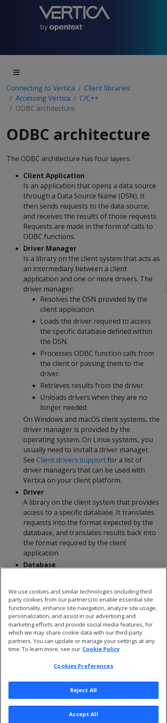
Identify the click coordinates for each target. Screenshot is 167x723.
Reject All (83, 694)
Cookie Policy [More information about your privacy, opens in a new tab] (101, 653)
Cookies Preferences (83, 670)
